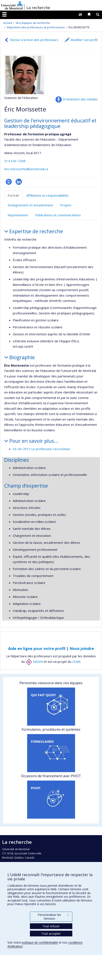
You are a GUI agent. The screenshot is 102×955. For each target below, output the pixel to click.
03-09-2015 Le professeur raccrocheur (41, 449)
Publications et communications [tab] (58, 215)
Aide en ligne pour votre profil (36, 648)
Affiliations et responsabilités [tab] (47, 195)
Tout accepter (51, 934)
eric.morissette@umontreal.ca (26, 169)
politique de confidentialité (40, 942)
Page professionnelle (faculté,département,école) (9, 181)
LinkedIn (18, 181)
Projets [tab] (65, 205)
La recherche (38, 8)
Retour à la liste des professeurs (34, 40)
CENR (76, 661)
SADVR (34, 661)
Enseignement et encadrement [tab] (30, 205)
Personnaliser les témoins (53, 917)
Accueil (7, 23)
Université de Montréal (12, 5)
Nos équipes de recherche (33, 23)
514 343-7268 (14, 161)
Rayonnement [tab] (18, 215)
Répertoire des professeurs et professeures (36, 27)
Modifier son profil (84, 40)
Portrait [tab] (13, 195)
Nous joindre (82, 648)
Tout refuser (51, 926)
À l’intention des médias (80, 99)
